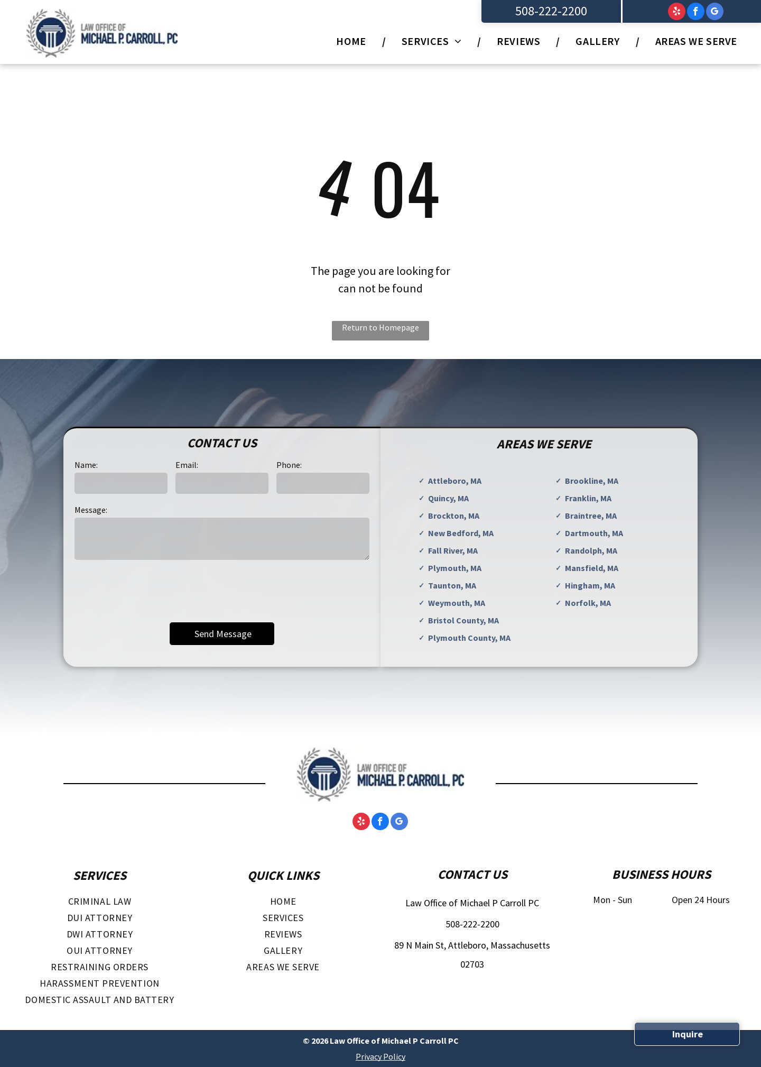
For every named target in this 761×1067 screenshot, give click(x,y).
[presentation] (155, 590)
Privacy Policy (380, 1056)
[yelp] (676, 13)
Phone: (289, 464)
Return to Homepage (380, 327)
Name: (86, 464)
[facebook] (695, 13)
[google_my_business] (714, 13)
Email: (186, 464)
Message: (91, 509)
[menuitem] (352, 41)
